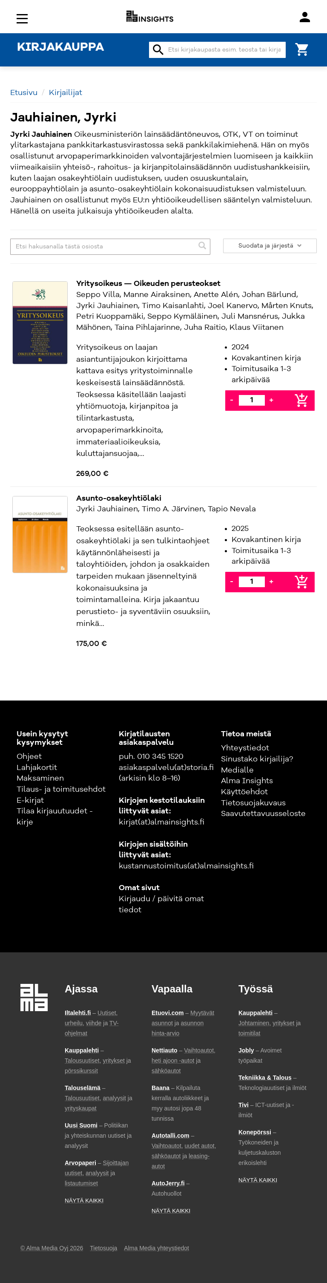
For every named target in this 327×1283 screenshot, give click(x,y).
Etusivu (23, 93)
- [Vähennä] (231, 400)
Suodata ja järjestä (270, 246)
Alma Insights (247, 781)
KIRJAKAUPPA (60, 48)
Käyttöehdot (244, 792)
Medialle (237, 770)
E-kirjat (30, 800)
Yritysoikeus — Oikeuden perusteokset (148, 284)
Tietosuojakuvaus (253, 803)
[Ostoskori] (302, 49)
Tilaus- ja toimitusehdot (61, 789)
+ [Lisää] (271, 400)
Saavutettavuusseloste (263, 814)
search (158, 50)
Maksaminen (40, 778)
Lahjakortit (37, 768)
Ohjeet (29, 757)
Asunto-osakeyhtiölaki (118, 498)
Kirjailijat (65, 93)
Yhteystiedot (245, 748)
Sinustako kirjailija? (257, 759)
